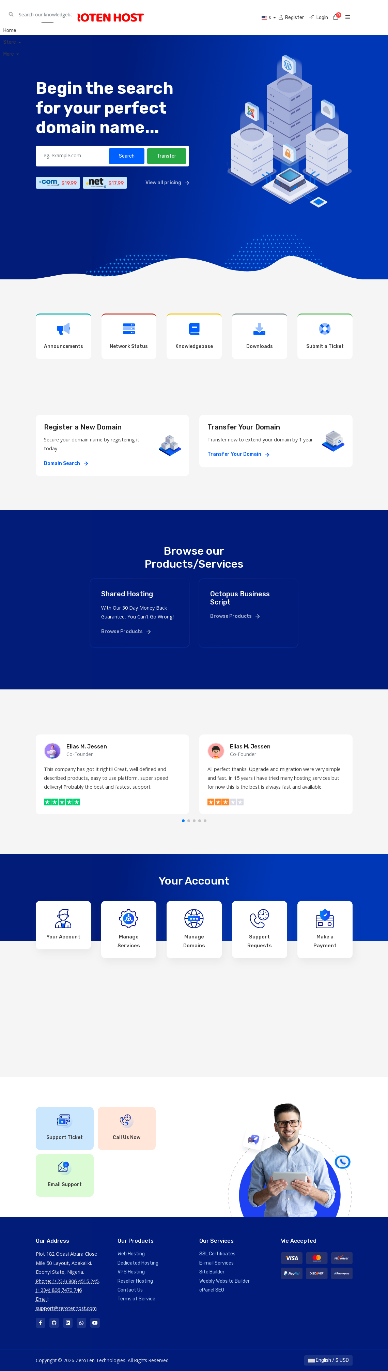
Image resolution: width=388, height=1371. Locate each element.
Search (127, 156)
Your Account (63, 924)
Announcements (63, 336)
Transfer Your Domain (238, 454)
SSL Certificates (217, 1254)
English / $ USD (328, 1360)
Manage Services (129, 929)
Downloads (259, 336)
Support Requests (259, 929)
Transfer (166, 156)
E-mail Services (216, 1263)
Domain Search (66, 463)
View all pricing (167, 183)
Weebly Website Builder (224, 1281)
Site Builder (211, 1272)
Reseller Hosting (135, 1281)
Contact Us (130, 1290)
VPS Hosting (131, 1272)
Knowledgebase (194, 336)
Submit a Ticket (325, 336)
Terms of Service (136, 1299)
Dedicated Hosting (138, 1263)
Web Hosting (131, 1254)
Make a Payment (325, 929)
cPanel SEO (211, 1290)
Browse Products (126, 632)
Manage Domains (194, 929)
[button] (183, 820)
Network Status (129, 336)
